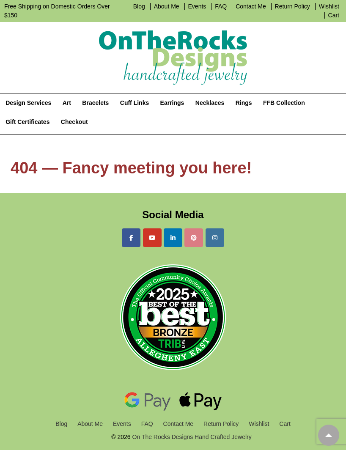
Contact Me (251, 6)
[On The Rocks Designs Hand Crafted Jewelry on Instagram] (215, 237)
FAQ (221, 6)
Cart (333, 15)
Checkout (74, 121)
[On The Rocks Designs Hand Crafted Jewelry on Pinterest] (193, 237)
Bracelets (95, 102)
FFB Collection (284, 102)
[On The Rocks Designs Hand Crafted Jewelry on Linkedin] (173, 237)
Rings (244, 102)
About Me (166, 6)
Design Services (28, 102)
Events (197, 6)
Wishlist (329, 6)
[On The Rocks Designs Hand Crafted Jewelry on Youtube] (152, 237)
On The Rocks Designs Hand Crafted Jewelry (191, 437)
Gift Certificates (27, 121)
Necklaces (210, 102)
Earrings (172, 102)
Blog (139, 6)
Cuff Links (134, 102)
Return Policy (292, 6)
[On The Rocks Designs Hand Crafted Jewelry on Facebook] (131, 237)
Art (67, 102)
